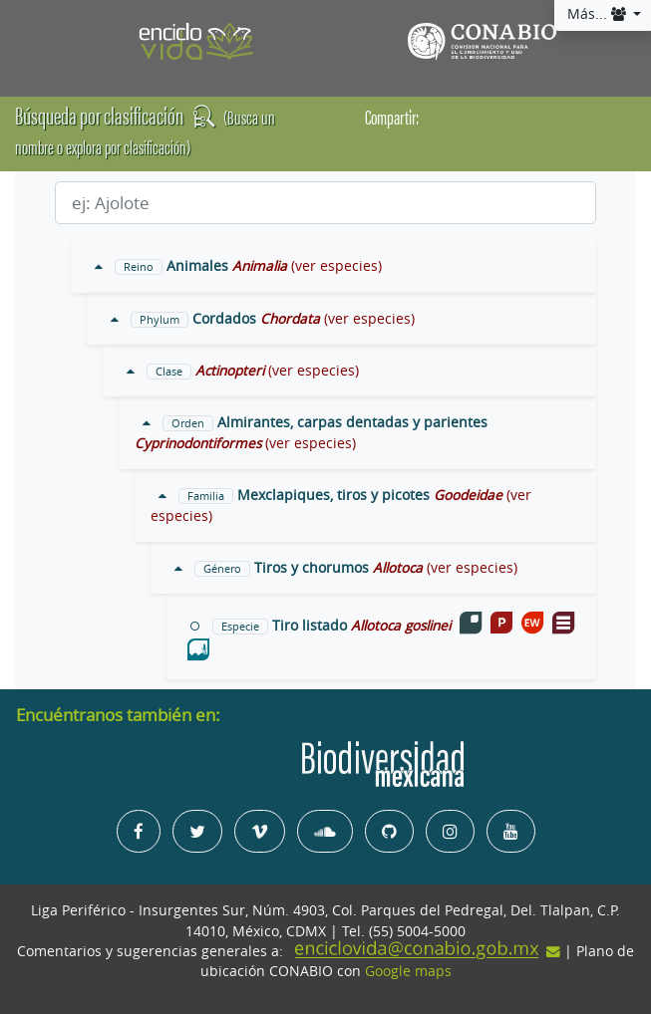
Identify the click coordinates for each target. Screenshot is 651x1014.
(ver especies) (336, 266)
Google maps (408, 971)
